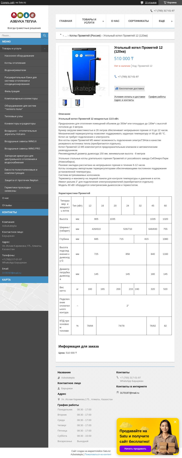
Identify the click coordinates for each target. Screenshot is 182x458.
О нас (5, 198)
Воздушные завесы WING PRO (22, 148)
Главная (65, 20)
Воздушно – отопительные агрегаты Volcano (21, 132)
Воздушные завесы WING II (20, 141)
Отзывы (7, 205)
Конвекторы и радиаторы (20, 123)
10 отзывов (151, 2)
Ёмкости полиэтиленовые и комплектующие (21, 171)
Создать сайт (8, 2)
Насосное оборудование (19, 55)
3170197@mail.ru (11, 273)
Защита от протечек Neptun (21, 180)
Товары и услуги (11, 48)
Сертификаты (139, 20)
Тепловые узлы (14, 116)
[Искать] (44, 35)
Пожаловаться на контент (98, 454)
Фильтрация (12, 91)
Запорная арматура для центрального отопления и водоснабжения (21, 159)
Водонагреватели (15, 70)
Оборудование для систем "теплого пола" (20, 107)
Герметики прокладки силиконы (18, 189)
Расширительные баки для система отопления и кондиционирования (21, 81)
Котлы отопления (15, 63)
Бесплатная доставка (131, 88)
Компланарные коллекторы (21, 98)
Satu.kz (106, 451)
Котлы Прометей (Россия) (85, 35)
